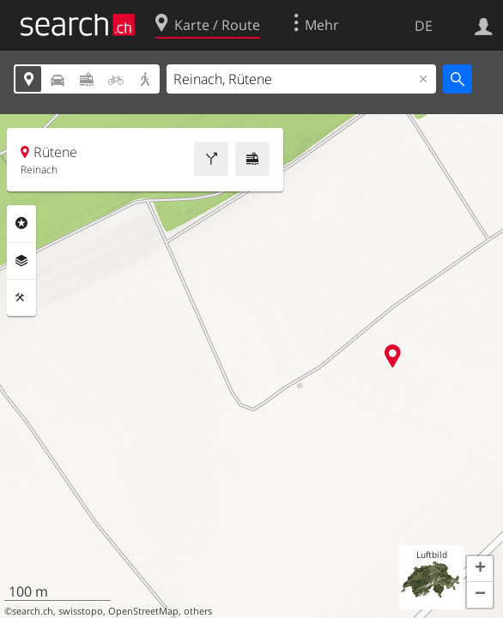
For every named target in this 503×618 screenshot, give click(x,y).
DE (424, 25)
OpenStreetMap (143, 611)
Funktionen (21, 298)
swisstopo (80, 611)
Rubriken (21, 223)
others (198, 611)
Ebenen (21, 261)
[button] (480, 569)
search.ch (32, 611)
